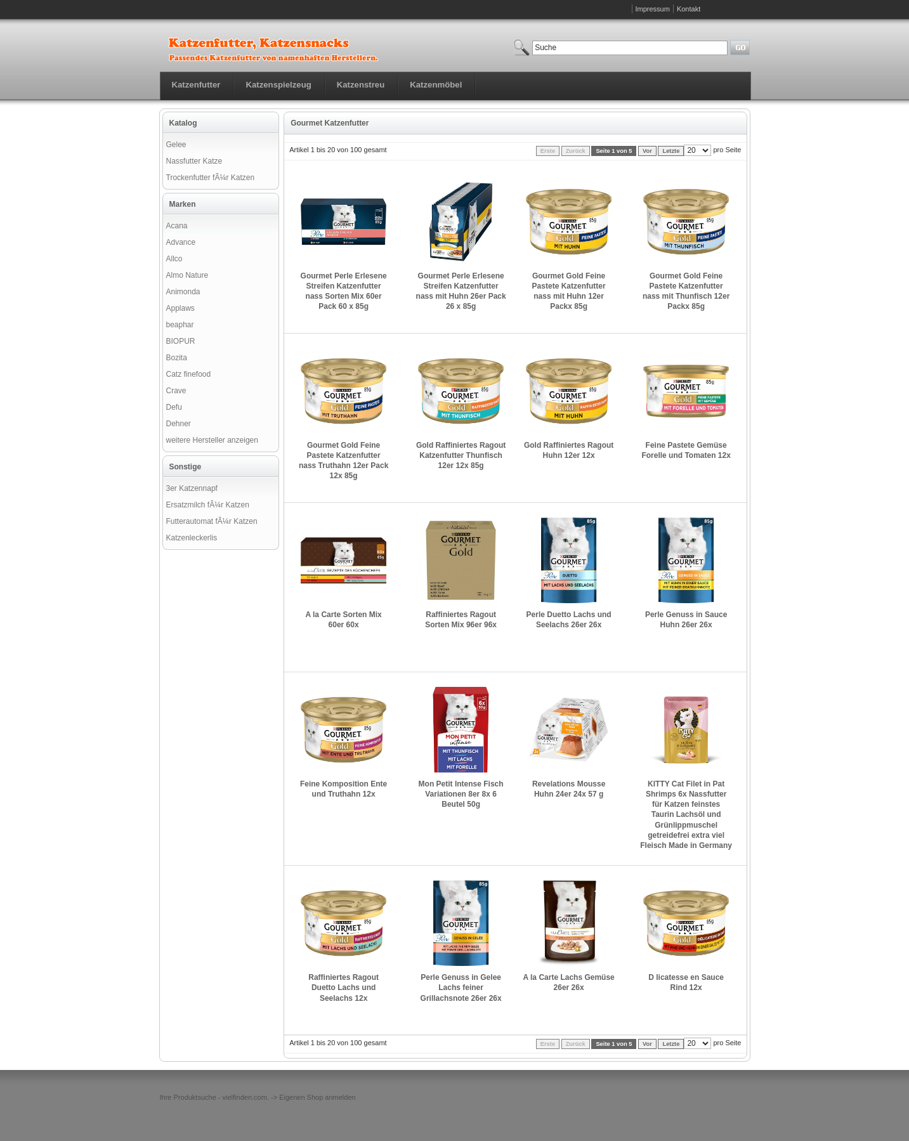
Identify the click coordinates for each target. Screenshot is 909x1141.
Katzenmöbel (436, 84)
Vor (647, 151)
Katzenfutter (196, 84)
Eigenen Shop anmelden (317, 1097)
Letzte (670, 151)
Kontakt (688, 9)
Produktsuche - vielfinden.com (220, 1097)
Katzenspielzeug (278, 84)
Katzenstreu (360, 84)
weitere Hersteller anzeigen (212, 440)
